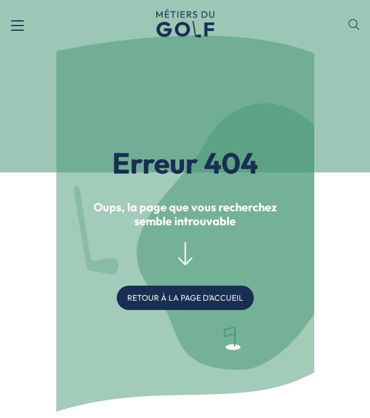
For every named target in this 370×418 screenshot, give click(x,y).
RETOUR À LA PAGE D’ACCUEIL (185, 297)
